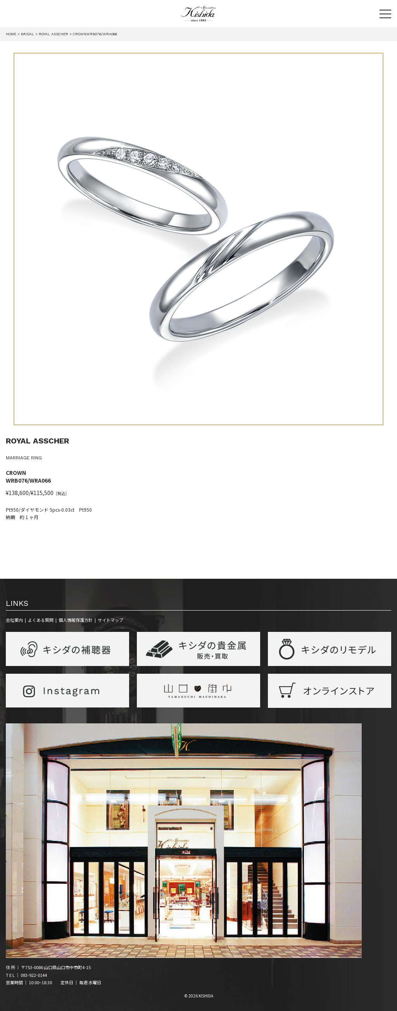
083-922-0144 (34, 975)
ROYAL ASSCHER (37, 440)
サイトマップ (110, 620)
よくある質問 (41, 620)
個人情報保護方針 (76, 620)
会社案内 (14, 620)
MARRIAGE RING (24, 458)
